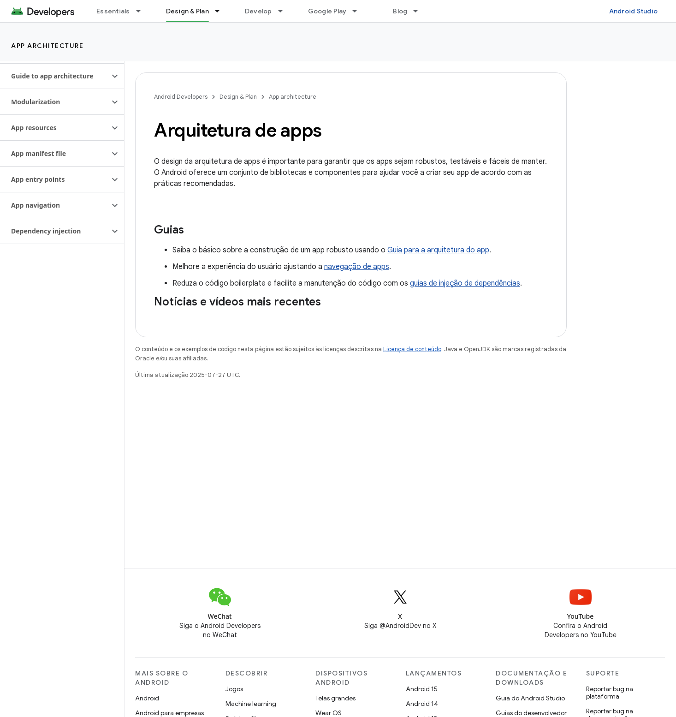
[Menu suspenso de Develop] (284, 11)
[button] (54, 76)
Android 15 (422, 689)
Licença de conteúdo (412, 349)
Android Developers (181, 97)
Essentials (113, 11)
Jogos (234, 689)
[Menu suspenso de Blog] (419, 11)
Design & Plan (238, 97)
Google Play (327, 11)
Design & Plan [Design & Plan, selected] (187, 11)
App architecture (47, 46)
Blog (400, 11)
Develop (258, 11)
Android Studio (633, 11)
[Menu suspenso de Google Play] (358, 11)
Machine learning (250, 703)
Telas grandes (335, 698)
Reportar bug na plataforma (609, 692)
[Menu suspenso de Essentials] (142, 11)
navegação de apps (356, 266)
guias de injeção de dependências (465, 283)
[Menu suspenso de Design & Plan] (221, 11)
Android (147, 698)
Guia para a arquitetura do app (438, 250)
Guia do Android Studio (530, 698)
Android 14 (422, 703)
